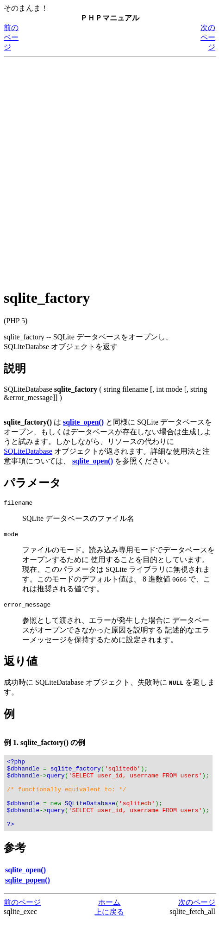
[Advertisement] (109, 170)
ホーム (109, 920)
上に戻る (109, 930)
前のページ (11, 37)
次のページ (207, 37)
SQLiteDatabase (28, 451)
